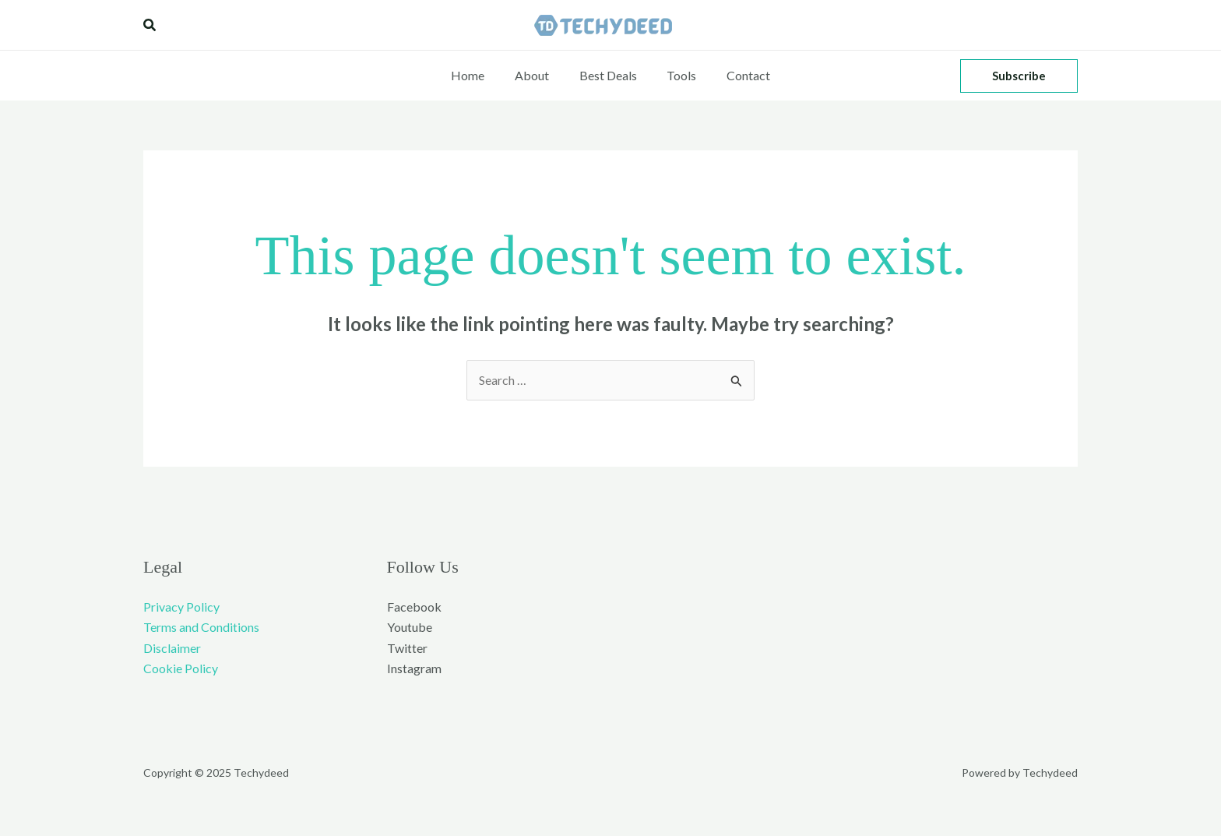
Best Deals (608, 75)
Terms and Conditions (201, 627)
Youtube (409, 627)
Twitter (407, 647)
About (537, 75)
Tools (676, 75)
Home (478, 75)
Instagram (414, 668)
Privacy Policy (181, 606)
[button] (150, 25)
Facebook (414, 606)
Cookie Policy (180, 668)
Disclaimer (172, 647)
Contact (738, 75)
